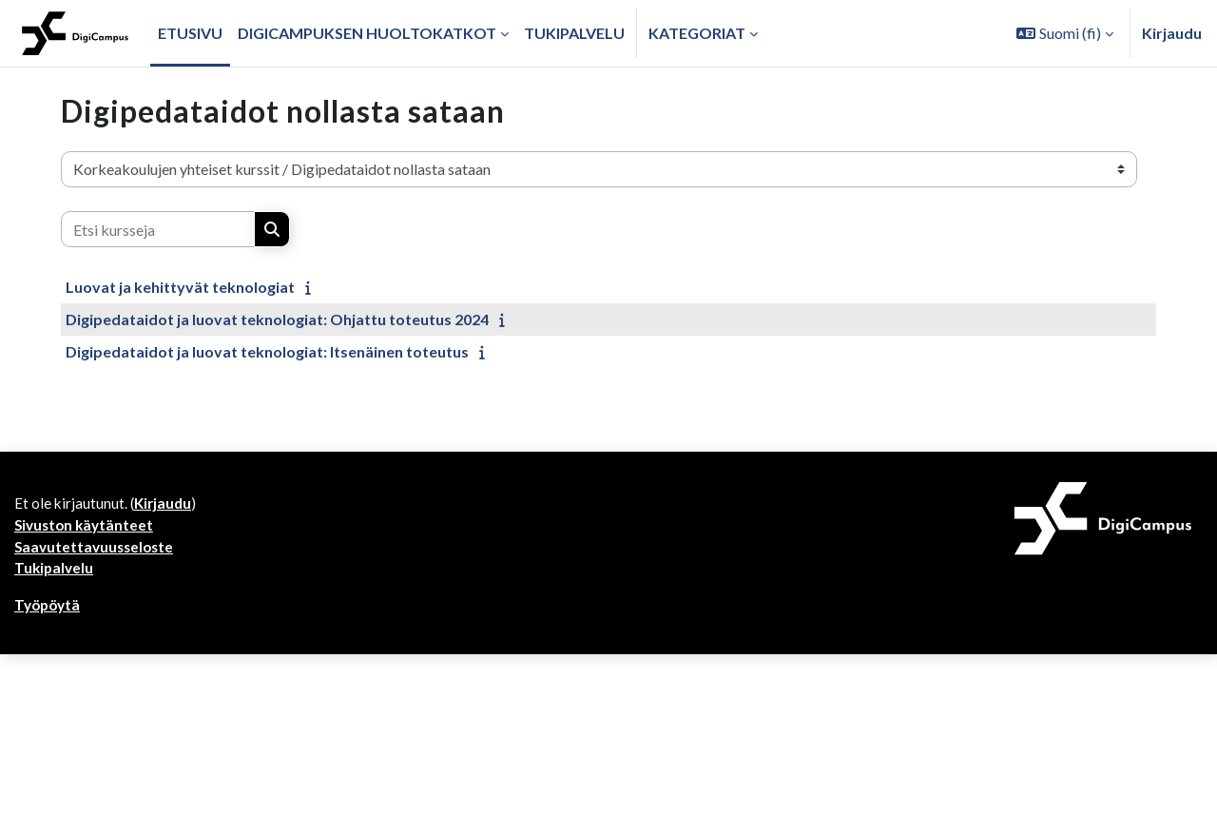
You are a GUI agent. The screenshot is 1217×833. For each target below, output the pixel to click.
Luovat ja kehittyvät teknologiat (180, 287)
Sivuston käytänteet (86, 527)
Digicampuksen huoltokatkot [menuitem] (367, 33)
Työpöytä (49, 611)
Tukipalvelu (55, 573)
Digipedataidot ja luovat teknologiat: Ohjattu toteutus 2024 (277, 319)
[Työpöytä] (75, 33)
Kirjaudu (1172, 33)
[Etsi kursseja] (158, 229)
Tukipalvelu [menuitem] (574, 33)
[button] (1065, 33)
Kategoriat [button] (696, 33)
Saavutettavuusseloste (97, 550)
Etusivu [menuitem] (190, 33)
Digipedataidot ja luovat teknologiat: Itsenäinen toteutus (267, 351)
